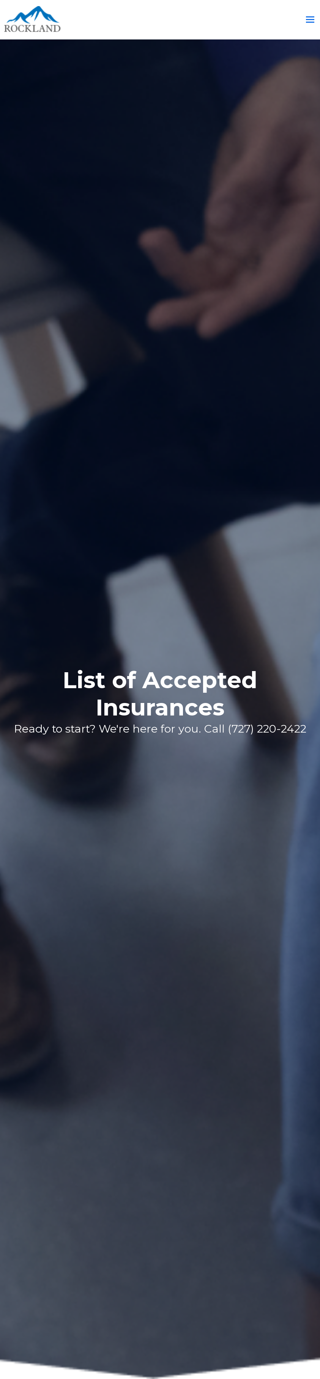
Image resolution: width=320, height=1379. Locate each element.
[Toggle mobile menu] (310, 19)
